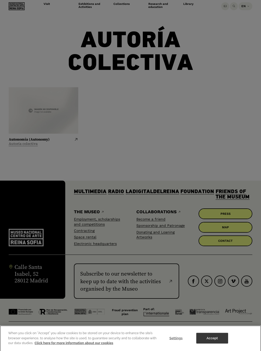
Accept (212, 341)
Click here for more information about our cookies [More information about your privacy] (74, 346)
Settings (176, 341)
